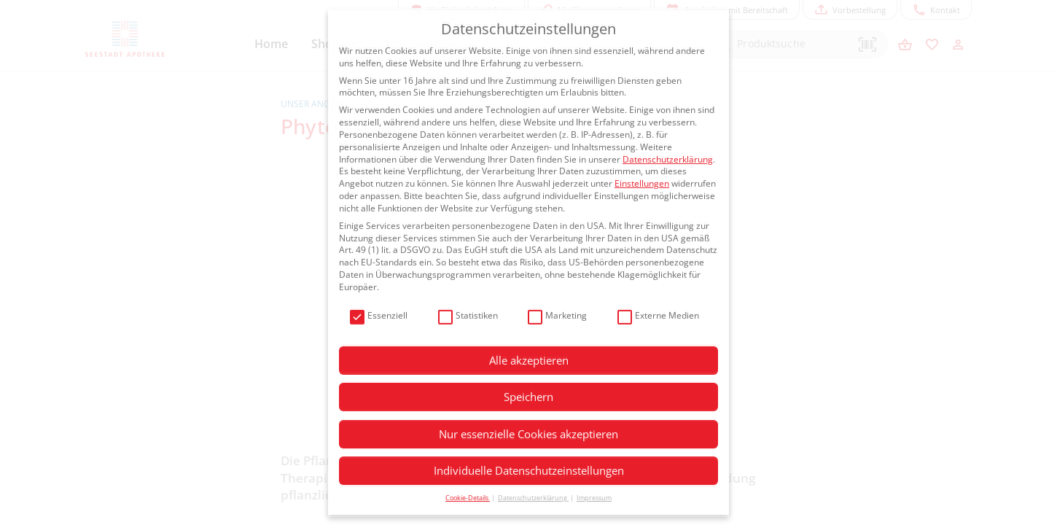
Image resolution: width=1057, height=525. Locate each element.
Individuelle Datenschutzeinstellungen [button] (529, 470)
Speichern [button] (528, 396)
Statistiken (468, 316)
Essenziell (378, 316)
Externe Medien (658, 316)
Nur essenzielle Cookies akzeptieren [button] (528, 434)
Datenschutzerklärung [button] (533, 497)
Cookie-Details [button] (467, 497)
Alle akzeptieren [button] (529, 360)
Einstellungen (642, 183)
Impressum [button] (594, 497)
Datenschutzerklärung (668, 159)
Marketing (557, 316)
